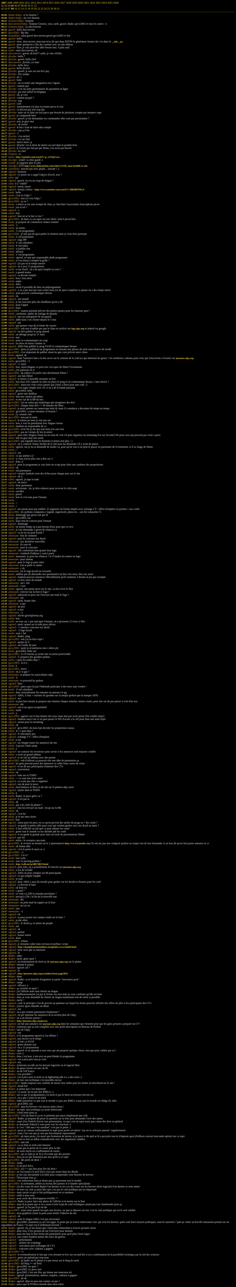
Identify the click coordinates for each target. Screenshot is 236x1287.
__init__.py (117, 41)
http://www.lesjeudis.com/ (78, 843)
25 (48, 8)
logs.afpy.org (77, 328)
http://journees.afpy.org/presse (32, 1021)
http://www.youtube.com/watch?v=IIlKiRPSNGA (59, 189)
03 (6, 8)
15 (25, 8)
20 (35, 8)
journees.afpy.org (185, 358)
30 (55, 8)
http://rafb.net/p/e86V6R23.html (32, 864)
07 (9, 8)
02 (2, 8)
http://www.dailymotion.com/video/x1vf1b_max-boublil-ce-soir (56, 166)
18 (29, 8)
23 (42, 8)
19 (32, 8)
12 (19, 8)
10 (15, 8)
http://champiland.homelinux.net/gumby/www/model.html (47, 947)
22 (38, 8)
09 (12, 8)
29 (51, 8)
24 (45, 8)
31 (58, 8)
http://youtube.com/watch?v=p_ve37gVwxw (38, 157)
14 (22, 8)
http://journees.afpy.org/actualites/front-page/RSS (43, 973)
